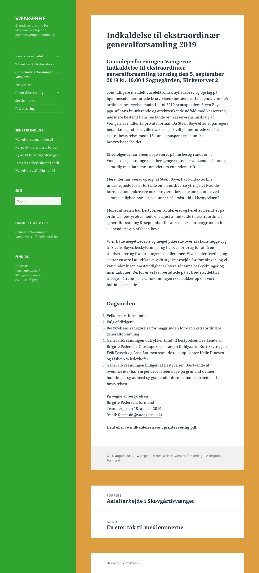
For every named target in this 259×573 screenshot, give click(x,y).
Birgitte (214, 456)
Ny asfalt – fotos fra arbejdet (36, 147)
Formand (113, 460)
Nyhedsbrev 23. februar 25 (35, 171)
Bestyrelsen (24, 85)
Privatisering (25, 108)
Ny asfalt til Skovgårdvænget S (37, 155)
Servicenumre (25, 101)
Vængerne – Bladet (29, 56)
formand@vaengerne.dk (139, 414)
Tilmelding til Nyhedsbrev (34, 64)
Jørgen (145, 456)
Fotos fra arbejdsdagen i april (37, 163)
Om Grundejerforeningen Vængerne (34, 74)
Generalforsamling (29, 93)
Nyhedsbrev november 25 (34, 139)
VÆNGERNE (30, 18)
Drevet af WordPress (122, 563)
